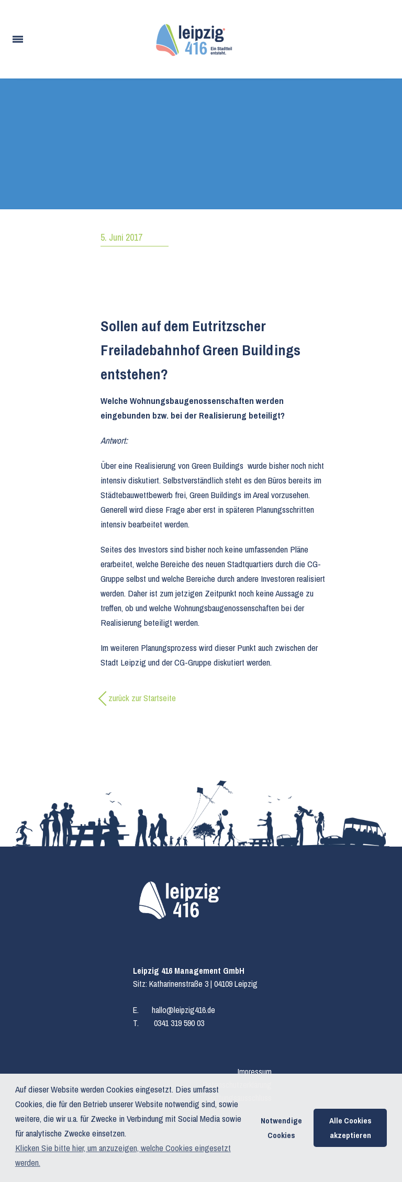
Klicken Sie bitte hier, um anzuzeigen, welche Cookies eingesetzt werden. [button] (123, 1155)
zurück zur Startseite (142, 698)
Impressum (255, 1071)
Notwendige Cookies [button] (281, 1128)
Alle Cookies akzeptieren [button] (350, 1128)
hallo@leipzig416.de (183, 1010)
